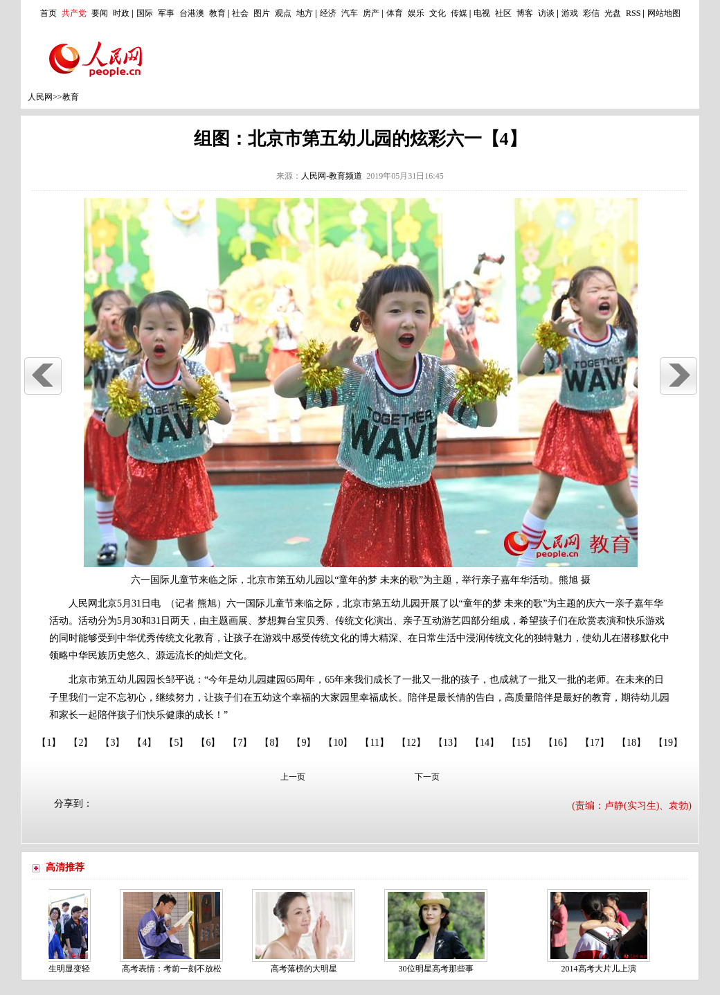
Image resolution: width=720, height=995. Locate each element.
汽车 (349, 13)
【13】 (447, 742)
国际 (144, 13)
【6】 (208, 742)
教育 (217, 13)
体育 (394, 13)
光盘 (612, 13)
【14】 (484, 742)
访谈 (546, 13)
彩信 (591, 13)
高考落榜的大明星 (306, 969)
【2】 (81, 742)
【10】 (337, 742)
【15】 (521, 742)
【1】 (49, 742)
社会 (240, 13)
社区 (503, 13)
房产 (371, 13)
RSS (633, 13)
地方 (304, 13)
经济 (328, 13)
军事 (166, 13)
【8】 (272, 742)
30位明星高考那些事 (439, 969)
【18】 (631, 742)
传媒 (459, 13)
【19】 (668, 742)
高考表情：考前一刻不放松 (174, 969)
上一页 (292, 777)
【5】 (176, 742)
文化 (437, 13)
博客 (524, 13)
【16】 (558, 742)
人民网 (40, 97)
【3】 (112, 742)
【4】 (144, 742)
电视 (482, 13)
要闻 (99, 13)
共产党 (74, 13)
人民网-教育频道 (331, 176)
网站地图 (664, 13)
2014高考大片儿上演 (601, 969)
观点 (283, 13)
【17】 (594, 742)
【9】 (303, 742)
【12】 (411, 742)
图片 (261, 13)
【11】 (374, 742)
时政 (121, 13)
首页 (48, 13)
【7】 (240, 742)
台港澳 (191, 13)
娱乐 (416, 13)
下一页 (427, 777)
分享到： (73, 803)
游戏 (569, 13)
